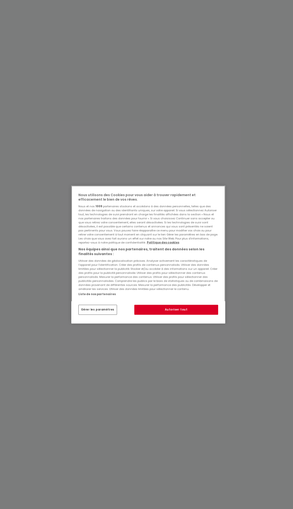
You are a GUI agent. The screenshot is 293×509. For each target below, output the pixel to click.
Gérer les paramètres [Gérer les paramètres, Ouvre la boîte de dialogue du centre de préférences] (97, 309)
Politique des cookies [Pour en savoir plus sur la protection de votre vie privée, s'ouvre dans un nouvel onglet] (163, 242)
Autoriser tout (176, 309)
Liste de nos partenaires (97, 294)
